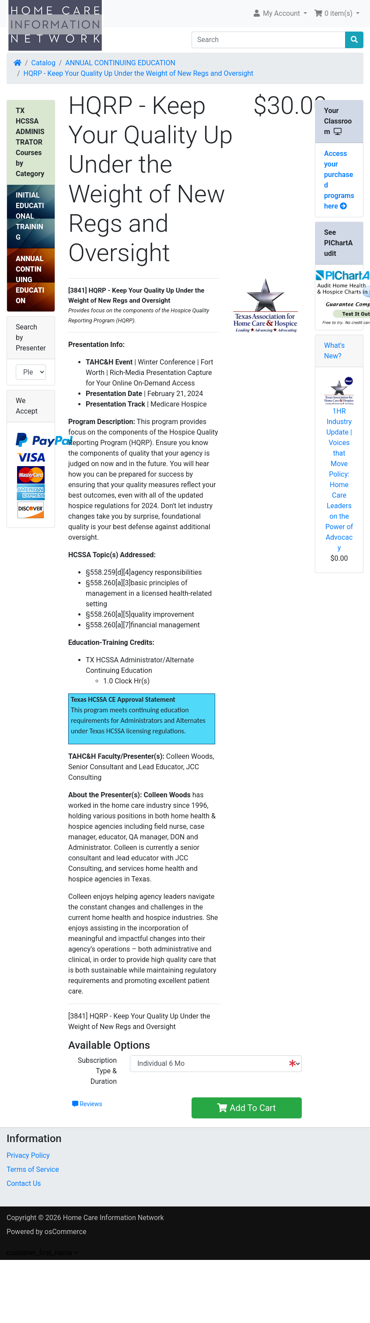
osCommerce (66, 1231)
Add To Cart (246, 1108)
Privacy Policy (28, 1155)
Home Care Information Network (113, 1217)
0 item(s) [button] (334, 13)
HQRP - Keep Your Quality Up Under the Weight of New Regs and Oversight (139, 73)
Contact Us (24, 1183)
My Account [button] (277, 13)
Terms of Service (33, 1169)
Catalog (43, 63)
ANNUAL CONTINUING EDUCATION (120, 63)
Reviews (87, 1103)
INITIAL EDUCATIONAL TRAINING (30, 216)
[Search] (269, 40)
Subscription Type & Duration (97, 1071)
